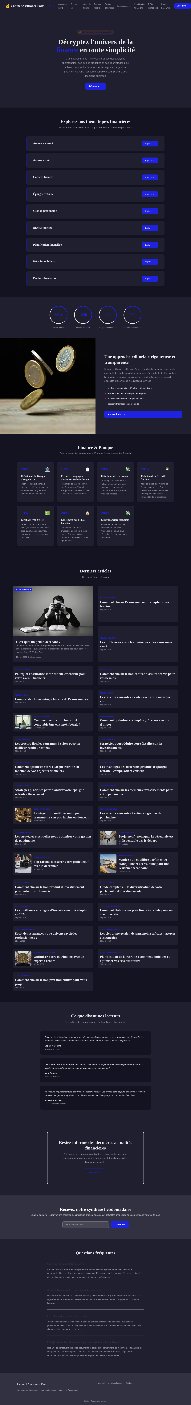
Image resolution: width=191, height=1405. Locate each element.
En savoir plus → (116, 414)
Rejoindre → (95, 1172)
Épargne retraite (97, 6)
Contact (129, 1383)
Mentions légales (115, 1383)
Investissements (124, 6)
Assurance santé (63, 6)
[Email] (85, 1224)
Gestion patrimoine (109, 6)
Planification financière (139, 6)
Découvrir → (95, 86)
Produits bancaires (165, 6)
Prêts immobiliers (153, 6)
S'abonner (120, 1224)
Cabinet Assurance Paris (25, 6)
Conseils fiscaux (87, 6)
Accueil (52, 6)
